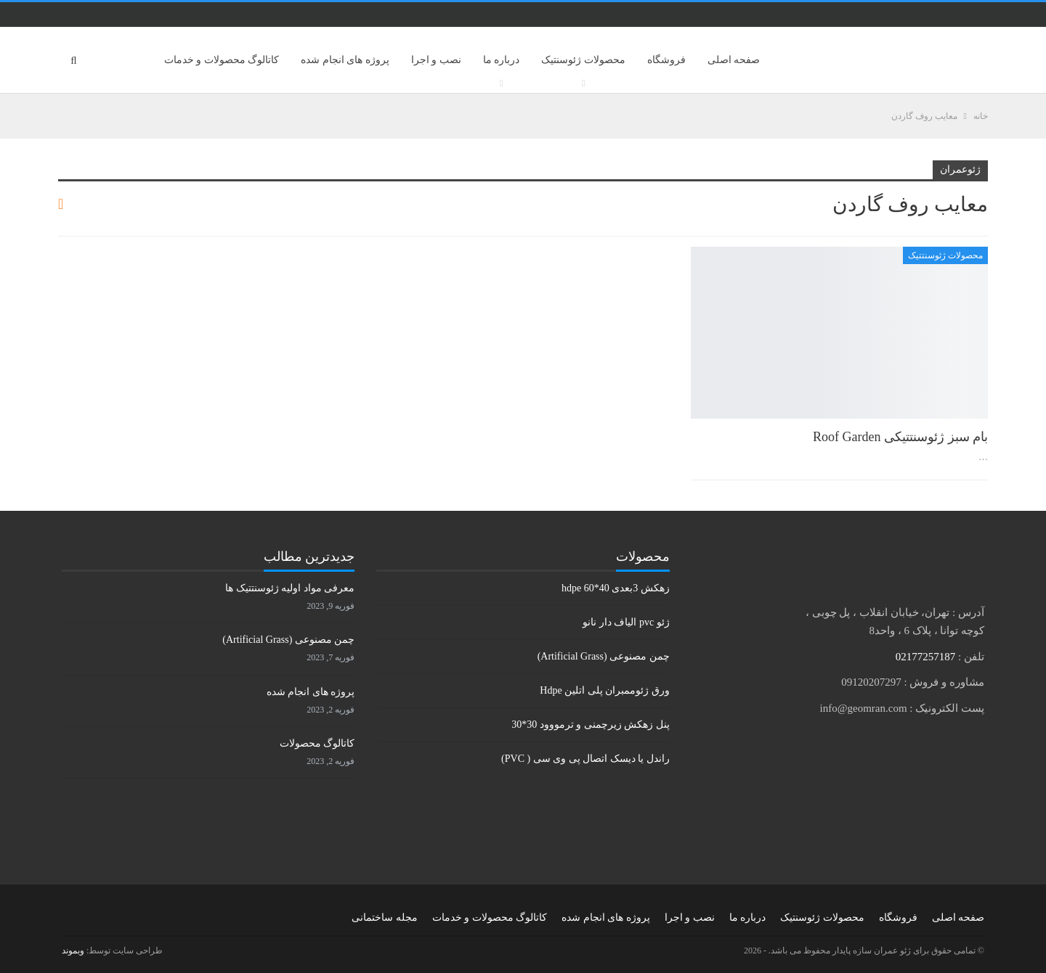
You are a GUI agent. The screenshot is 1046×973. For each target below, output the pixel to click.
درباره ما (501, 59)
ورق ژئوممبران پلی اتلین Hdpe (604, 690)
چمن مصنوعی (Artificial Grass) (604, 656)
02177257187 (926, 656)
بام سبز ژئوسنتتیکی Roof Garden (900, 437)
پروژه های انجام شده (345, 59)
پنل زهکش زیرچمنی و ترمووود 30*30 (590, 724)
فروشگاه (666, 59)
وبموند (73, 950)
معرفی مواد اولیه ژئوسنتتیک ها (289, 588)
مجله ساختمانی (385, 917)
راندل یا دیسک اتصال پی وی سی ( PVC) (585, 758)
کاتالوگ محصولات (317, 743)
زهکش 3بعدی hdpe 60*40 (615, 588)
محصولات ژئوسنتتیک (945, 255)
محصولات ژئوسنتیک (583, 59)
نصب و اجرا (436, 59)
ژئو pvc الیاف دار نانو (626, 622)
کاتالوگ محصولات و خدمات (222, 59)
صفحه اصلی (734, 59)
